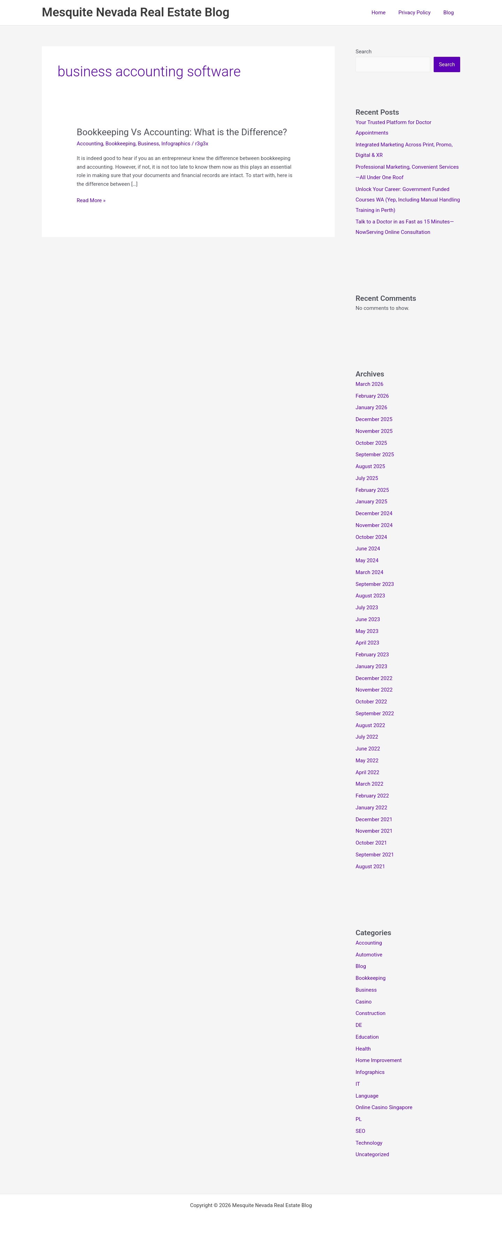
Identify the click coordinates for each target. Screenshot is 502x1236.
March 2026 (369, 384)
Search (364, 51)
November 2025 (374, 431)
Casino (364, 1002)
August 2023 (370, 596)
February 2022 (372, 796)
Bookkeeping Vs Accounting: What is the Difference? (182, 132)
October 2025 (371, 443)
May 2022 (367, 760)
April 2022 (367, 772)
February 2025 (372, 490)
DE (359, 1025)
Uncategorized (372, 1154)
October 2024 (371, 537)
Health (363, 1049)
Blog (449, 12)
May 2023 (367, 631)
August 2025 (370, 466)
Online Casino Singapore (384, 1107)
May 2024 (367, 560)
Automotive (369, 955)
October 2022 (371, 702)
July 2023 (367, 607)
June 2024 (368, 548)
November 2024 (374, 525)
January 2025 (371, 501)
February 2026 (372, 396)
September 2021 (375, 855)
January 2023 (371, 666)
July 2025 (367, 478)
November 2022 (374, 690)
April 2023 (367, 643)
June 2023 (368, 619)
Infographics (175, 143)
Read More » (91, 200)
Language (367, 1096)
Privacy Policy (418, 12)
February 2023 (372, 654)
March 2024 (369, 572)
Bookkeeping (121, 143)
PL (359, 1119)
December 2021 (374, 819)
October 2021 (371, 843)
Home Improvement (379, 1060)
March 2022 (369, 784)
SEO (360, 1131)
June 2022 (368, 749)
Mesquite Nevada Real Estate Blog (135, 12)
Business (148, 143)
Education (367, 1037)
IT (358, 1084)
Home (384, 12)
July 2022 (367, 737)
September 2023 (375, 584)
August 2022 (370, 725)
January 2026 (371, 407)
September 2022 (375, 713)
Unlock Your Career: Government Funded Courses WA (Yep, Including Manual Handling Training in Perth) (408, 199)
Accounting (90, 143)
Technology (369, 1143)
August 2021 (370, 866)
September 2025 (375, 454)
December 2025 (374, 419)
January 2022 (371, 807)
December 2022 (374, 678)
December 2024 (374, 513)
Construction (371, 1013)
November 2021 (374, 831)
